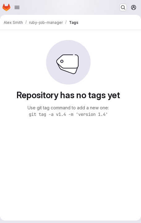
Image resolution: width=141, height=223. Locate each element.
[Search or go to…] (123, 7)
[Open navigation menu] (17, 7)
